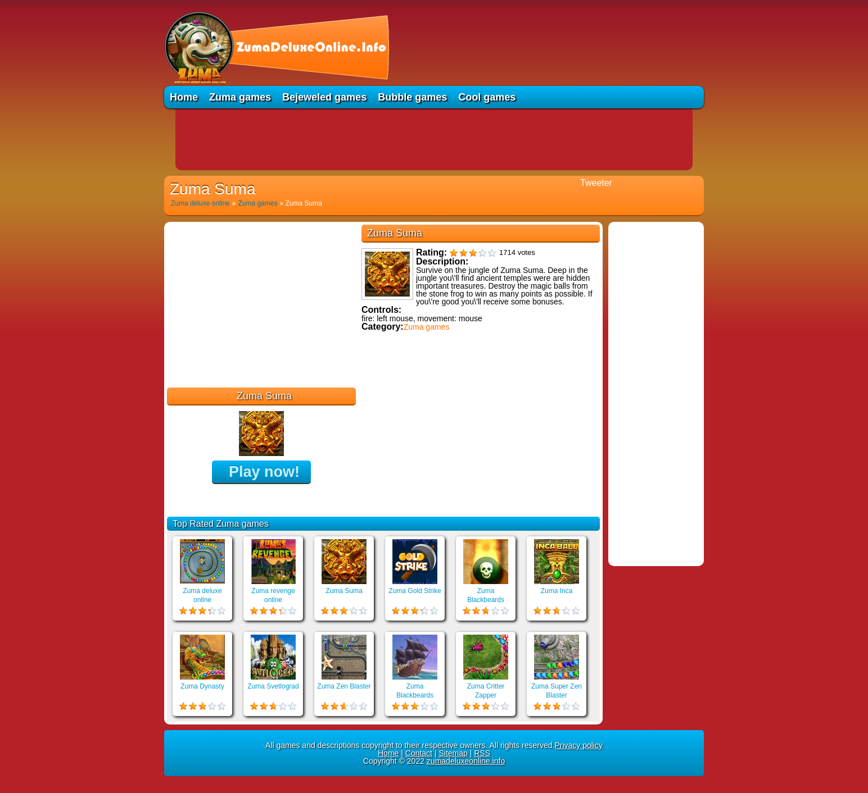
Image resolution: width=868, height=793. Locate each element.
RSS (482, 753)
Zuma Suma (344, 591)
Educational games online (410, 391)
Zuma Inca (557, 591)
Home (184, 97)
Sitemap (452, 753)
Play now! (264, 471)
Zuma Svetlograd (273, 686)
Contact (418, 753)
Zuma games (240, 97)
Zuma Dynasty (202, 686)
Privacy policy (578, 745)
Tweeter (596, 183)
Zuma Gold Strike (414, 591)
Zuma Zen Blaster (343, 686)
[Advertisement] (434, 139)
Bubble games (412, 97)
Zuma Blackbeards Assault (414, 695)
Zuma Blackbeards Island (485, 600)
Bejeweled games (324, 97)
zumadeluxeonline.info (466, 760)
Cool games (487, 97)
